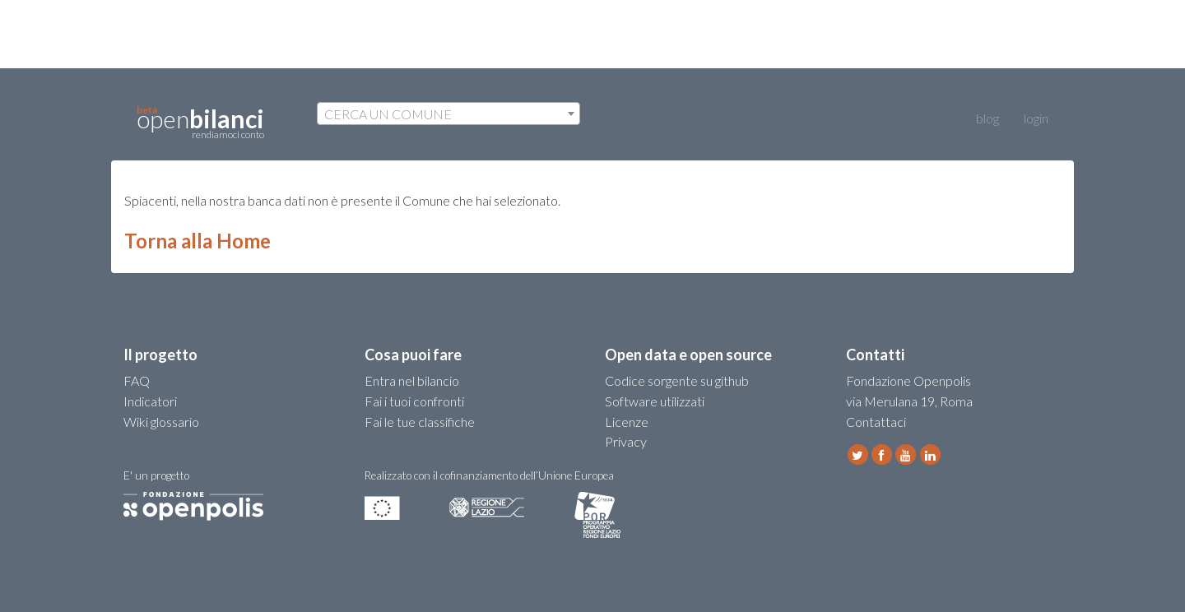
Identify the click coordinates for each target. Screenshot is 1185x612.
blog (974, 118)
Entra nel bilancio (412, 380)
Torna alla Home (197, 241)
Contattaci (876, 421)
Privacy (626, 441)
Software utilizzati (654, 401)
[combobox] (448, 113)
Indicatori (150, 401)
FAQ (136, 380)
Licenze (626, 421)
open (200, 122)
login (1036, 118)
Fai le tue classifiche (420, 421)
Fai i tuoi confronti (414, 401)
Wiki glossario (161, 421)
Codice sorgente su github (677, 380)
